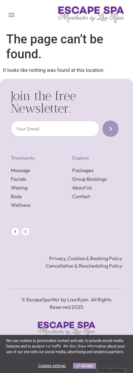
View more (15, 357)
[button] (11, 15)
